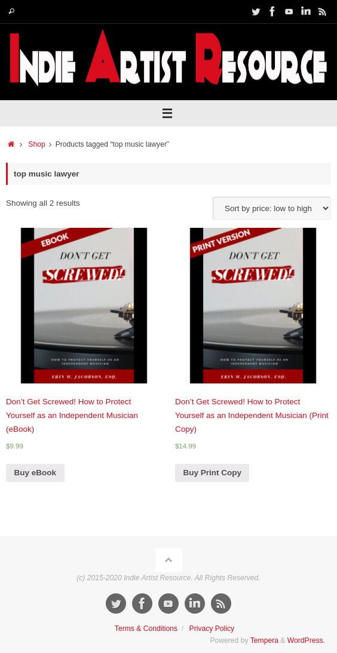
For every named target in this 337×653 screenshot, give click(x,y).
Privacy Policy (212, 628)
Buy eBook (35, 472)
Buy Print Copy (212, 472)
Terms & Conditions (146, 628)
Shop (36, 144)
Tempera (264, 640)
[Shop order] (272, 208)
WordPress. (306, 640)
